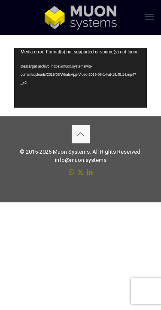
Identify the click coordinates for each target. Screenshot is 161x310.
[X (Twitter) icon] (80, 172)
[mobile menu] (149, 17)
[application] (80, 78)
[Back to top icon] (81, 134)
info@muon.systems (80, 160)
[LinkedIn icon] (89, 172)
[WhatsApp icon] (71, 172)
